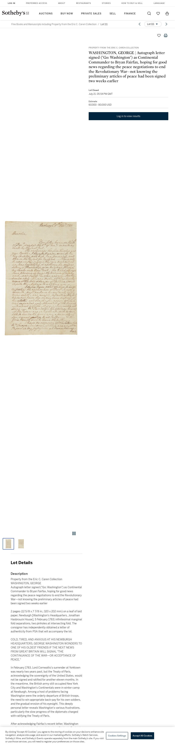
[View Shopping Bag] (167, 13)
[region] (87, 736)
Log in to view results (128, 116)
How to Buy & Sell (132, 3)
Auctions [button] (46, 13)
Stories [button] (106, 3)
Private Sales (91, 13)
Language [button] (159, 3)
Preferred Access (36, 3)
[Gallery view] (74, 533)
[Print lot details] (165, 35)
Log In (11, 3)
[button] (41, 278)
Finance (130, 13)
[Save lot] (159, 35)
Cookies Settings (117, 735)
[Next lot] (166, 24)
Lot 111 (104, 24)
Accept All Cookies (142, 735)
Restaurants (83, 3)
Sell (113, 13)
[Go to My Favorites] (158, 13)
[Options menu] (153, 24)
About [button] (61, 3)
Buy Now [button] (67, 13)
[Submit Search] (149, 13)
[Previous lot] (139, 24)
